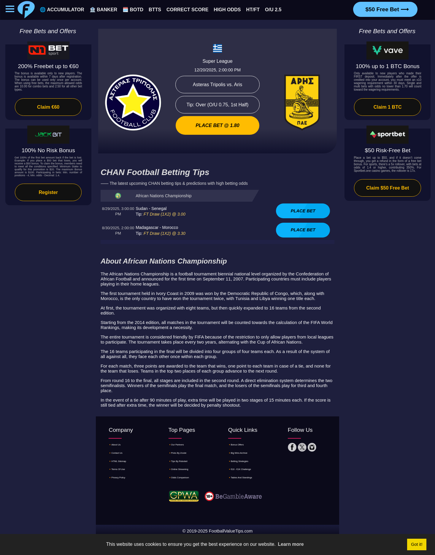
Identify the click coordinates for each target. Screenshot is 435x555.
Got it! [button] (416, 544)
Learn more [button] (291, 544)
